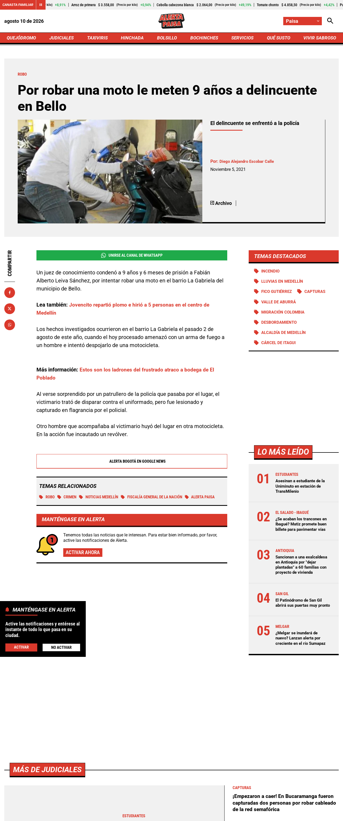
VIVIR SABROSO (319, 39)
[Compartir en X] (9, 311)
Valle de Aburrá (280, 305)
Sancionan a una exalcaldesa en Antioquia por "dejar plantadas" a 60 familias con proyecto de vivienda (300, 578)
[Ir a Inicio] (171, 22)
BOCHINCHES (203, 39)
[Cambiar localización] (302, 21)
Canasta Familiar (19, 5)
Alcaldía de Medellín (285, 337)
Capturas (319, 295)
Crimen (69, 500)
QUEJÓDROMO (22, 39)
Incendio (271, 274)
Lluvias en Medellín (284, 284)
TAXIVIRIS (98, 39)
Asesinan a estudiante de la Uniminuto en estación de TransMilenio (302, 491)
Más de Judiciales (49, 791)
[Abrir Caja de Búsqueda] (330, 21)
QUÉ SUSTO (277, 39)
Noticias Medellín (103, 500)
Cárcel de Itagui (280, 347)
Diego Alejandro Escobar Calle (248, 164)
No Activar (61, 647)
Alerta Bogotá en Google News (132, 464)
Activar (21, 647)
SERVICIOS (241, 39)
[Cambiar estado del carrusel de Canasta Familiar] (43, 5)
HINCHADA (133, 39)
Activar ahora (84, 564)
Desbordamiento (280, 326)
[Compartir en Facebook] (9, 295)
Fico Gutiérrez (278, 295)
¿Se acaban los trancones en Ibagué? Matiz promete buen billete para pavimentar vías (300, 532)
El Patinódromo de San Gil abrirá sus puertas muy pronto (300, 621)
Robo (47, 500)
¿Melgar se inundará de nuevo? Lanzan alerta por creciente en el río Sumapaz (302, 659)
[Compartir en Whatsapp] (9, 327)
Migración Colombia (285, 316)
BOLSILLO (166, 39)
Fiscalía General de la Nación (161, 500)
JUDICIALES (63, 39)
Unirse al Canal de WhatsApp (132, 258)
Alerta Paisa (55, 508)
